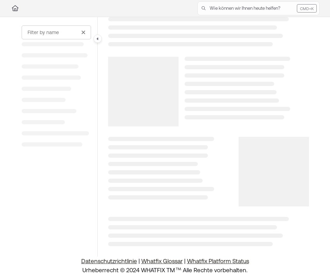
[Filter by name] (56, 32)
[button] (258, 8)
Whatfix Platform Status (218, 261)
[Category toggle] (97, 38)
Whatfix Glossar (162, 261)
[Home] (15, 8)
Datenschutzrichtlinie (109, 261)
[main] (209, 137)
